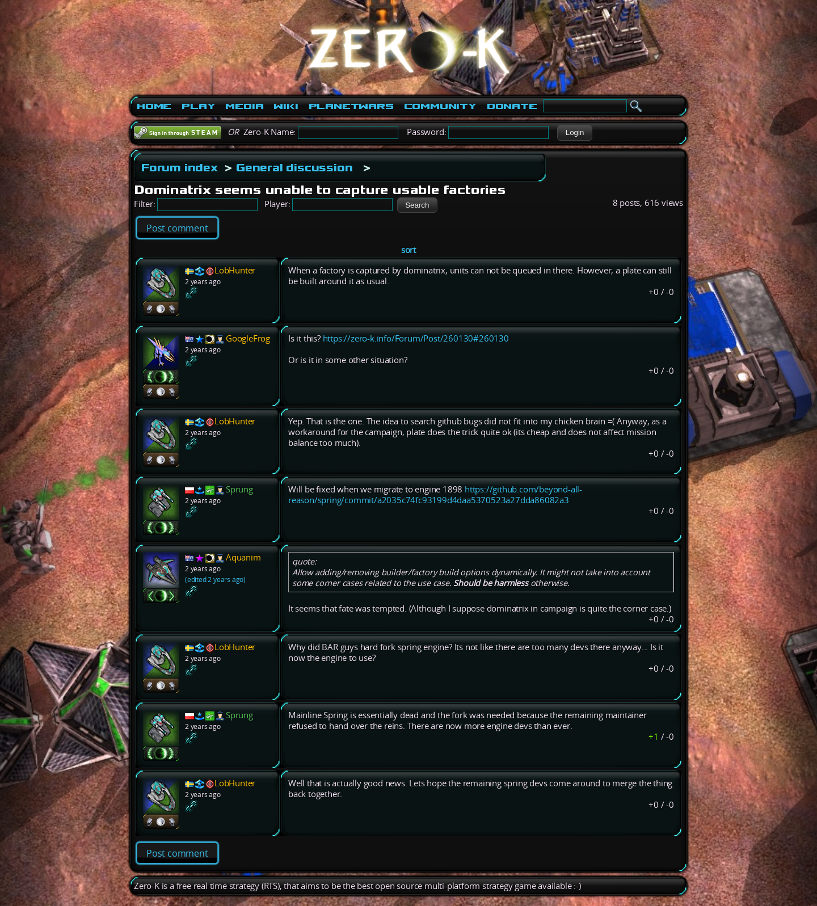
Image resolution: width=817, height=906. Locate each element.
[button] (574, 133)
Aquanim (243, 557)
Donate (512, 106)
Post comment (177, 228)
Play (198, 106)
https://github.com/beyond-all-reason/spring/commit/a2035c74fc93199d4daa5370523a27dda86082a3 (435, 494)
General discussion (294, 167)
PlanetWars (351, 106)
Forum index (179, 167)
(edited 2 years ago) (215, 579)
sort (408, 250)
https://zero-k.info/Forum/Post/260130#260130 (416, 338)
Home (154, 106)
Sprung (239, 489)
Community (440, 106)
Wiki (285, 106)
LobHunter (234, 270)
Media (244, 106)
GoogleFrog (248, 338)
